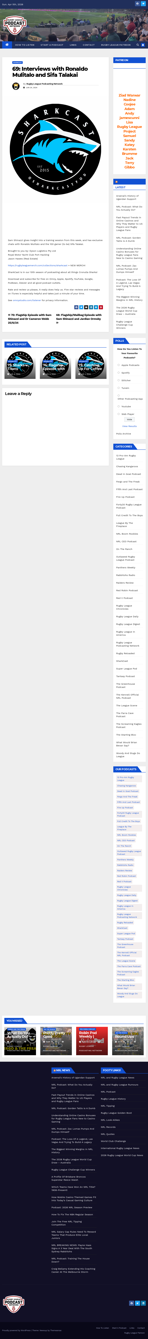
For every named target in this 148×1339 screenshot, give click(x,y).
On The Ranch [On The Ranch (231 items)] (124, 846)
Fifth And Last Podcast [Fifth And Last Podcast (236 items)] (128, 802)
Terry (129, 163)
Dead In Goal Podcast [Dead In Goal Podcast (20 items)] (127, 791)
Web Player (128, 414)
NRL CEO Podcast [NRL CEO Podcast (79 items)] (126, 840)
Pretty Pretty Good (54, 1035)
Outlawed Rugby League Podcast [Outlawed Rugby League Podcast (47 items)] (129, 852)
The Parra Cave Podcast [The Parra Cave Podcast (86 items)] (129, 966)
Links (73, 45)
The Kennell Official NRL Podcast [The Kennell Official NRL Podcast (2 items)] (127, 954)
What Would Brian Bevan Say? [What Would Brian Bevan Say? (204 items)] (126, 986)
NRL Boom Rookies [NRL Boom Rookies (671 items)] (126, 835)
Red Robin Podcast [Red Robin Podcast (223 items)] (126, 876)
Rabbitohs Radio (125, 575)
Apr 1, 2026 (16, 1042)
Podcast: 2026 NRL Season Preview (71, 1207)
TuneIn (125, 388)
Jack (129, 158)
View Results (129, 426)
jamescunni (129, 118)
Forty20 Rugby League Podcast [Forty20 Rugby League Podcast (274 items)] (128, 814)
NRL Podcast (108, 1091)
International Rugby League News (120, 1148)
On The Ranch (124, 549)
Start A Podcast (52, 45)
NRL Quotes (108, 1134)
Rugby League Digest (128, 624)
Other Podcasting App (130, 398)
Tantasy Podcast (125, 676)
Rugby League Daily (127, 616)
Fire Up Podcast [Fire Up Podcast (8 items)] (125, 807)
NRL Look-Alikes (110, 1120)
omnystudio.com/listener (27, 300)
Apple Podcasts (130, 365)
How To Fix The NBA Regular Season (72, 1214)
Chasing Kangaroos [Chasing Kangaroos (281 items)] (126, 786)
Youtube (126, 406)
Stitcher (126, 380)
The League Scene (126, 705)
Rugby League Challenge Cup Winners (124, 324)
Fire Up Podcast (125, 497)
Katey (129, 145)
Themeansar (55, 1330)
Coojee (129, 104)
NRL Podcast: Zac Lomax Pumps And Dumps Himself (127, 268)
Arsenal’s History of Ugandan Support (73, 1077)
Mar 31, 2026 (52, 1042)
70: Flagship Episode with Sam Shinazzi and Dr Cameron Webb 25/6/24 (29, 318)
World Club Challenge (113, 1141)
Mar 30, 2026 (88, 1042)
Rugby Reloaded (125, 653)
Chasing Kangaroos (127, 466)
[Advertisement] (24, 1085)
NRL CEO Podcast (126, 541)
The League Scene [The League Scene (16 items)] (126, 961)
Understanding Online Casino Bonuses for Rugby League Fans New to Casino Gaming (73, 1118)
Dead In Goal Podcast (128, 474)
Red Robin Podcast (127, 590)
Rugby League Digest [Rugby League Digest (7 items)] (127, 900)
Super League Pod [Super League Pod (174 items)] (126, 933)
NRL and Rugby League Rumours (119, 1084)
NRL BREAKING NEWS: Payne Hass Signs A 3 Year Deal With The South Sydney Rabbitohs (71, 1248)
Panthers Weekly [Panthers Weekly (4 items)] (125, 859)
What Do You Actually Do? (18, 1035)
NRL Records (108, 1127)
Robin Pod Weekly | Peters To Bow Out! (91, 1038)
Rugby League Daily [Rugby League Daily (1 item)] (126, 895)
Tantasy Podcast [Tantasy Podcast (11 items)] (125, 939)
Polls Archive (123, 433)
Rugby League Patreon (116, 45)
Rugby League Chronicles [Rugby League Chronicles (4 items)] (124, 888)
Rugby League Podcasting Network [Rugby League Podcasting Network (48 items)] (127, 915)
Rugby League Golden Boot (116, 1113)
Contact (89, 45)
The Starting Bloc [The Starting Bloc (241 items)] (125, 980)
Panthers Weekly (125, 567)
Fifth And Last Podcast (129, 489)
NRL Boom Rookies (127, 533)
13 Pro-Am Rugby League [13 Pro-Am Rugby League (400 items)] (125, 778)
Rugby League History (113, 1098)
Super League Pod (126, 668)
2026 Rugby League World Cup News (122, 1155)
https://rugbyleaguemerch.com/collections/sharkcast (37, 265)
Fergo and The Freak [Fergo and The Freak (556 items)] (127, 796)
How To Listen (24, 45)
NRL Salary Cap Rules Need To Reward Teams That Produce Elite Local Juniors (73, 1234)
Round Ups (124, 1036)
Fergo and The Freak (128, 481)
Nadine (129, 100)
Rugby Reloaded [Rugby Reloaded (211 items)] (125, 922)
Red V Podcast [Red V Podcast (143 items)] (124, 881)
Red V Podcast (124, 598)
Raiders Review (125, 582)
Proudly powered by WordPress (16, 1330)
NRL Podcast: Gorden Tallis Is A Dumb (73, 1108)
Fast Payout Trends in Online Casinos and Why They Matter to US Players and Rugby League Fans (129, 223)
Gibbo (129, 167)
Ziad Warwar (129, 95)
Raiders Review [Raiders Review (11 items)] (124, 870)
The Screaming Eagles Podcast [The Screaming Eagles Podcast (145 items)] (128, 973)
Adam (129, 109)
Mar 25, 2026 (124, 1042)
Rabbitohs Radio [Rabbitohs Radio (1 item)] (125, 865)
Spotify (126, 372)
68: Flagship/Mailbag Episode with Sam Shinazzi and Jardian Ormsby (78, 318)
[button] (138, 45)
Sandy (129, 140)
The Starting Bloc (126, 734)
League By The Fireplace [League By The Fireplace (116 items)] (124, 828)
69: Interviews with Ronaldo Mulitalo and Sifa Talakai (50, 71)
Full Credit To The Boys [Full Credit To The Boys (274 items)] (128, 821)
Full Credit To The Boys (129, 515)
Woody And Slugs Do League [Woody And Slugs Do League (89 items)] (127, 995)
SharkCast (17, 62)
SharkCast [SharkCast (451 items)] (122, 928)
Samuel (129, 136)
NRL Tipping (108, 1105)
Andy (129, 113)
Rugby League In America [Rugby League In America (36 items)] (125, 907)
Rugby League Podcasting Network (44, 84)
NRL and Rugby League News (117, 1077)
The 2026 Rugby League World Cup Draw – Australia (126, 310)
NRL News (63, 1070)
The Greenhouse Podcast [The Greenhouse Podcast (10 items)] (125, 945)
